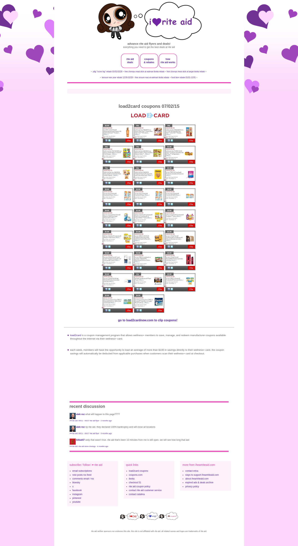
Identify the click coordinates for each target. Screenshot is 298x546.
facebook (77, 490)
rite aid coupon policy (139, 486)
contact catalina (137, 494)
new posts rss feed (81, 475)
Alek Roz (80, 414)
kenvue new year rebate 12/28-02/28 (117, 77)
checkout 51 (135, 482)
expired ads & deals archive (199, 482)
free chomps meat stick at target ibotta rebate (186, 72)
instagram (77, 494)
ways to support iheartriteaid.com (202, 475)
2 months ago (106, 421)
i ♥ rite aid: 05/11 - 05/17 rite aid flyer (84, 421)
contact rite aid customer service (145, 490)
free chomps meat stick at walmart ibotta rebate (144, 72)
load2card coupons (138, 471)
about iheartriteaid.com (196, 478)
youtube (76, 502)
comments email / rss (83, 478)
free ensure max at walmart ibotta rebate (152, 77)
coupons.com (135, 475)
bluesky (76, 482)
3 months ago (106, 433)
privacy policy (192, 486)
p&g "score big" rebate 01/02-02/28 (107, 72)
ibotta (131, 478)
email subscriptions (82, 471)
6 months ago (102, 446)
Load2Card (75, 335)
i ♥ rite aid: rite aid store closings (83, 446)
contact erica (191, 471)
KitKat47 (80, 440)
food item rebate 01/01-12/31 (183, 77)
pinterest (76, 498)
